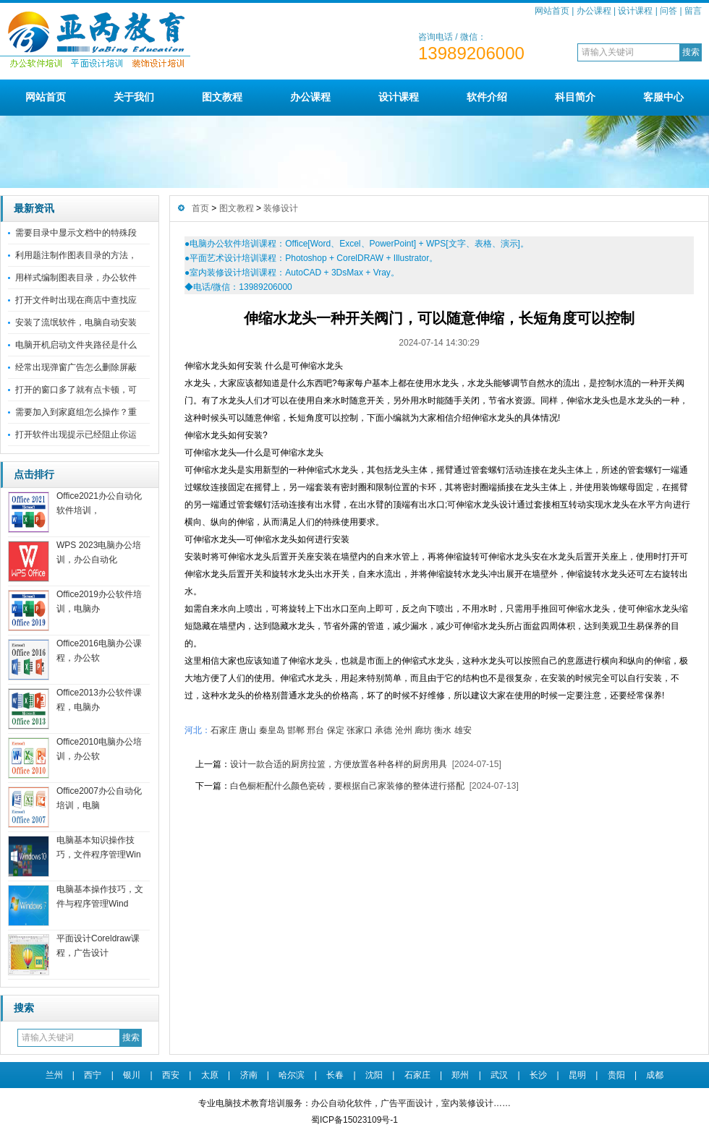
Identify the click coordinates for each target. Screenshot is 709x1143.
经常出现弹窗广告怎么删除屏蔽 (76, 367)
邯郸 (296, 730)
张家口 (360, 730)
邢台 (315, 730)
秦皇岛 (272, 730)
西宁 (92, 1075)
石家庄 (224, 730)
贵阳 (616, 1075)
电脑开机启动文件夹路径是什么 (76, 345)
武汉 (499, 1075)
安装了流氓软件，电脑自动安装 (76, 322)
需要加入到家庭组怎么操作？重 (76, 412)
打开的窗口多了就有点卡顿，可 (76, 390)
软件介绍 (487, 97)
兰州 (54, 1075)
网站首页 (552, 11)
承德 (383, 730)
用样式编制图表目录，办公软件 (76, 278)
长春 (335, 1075)
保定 (335, 730)
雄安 (463, 730)
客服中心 (663, 97)
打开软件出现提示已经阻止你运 (76, 434)
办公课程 (594, 11)
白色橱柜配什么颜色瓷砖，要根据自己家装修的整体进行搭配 (347, 786)
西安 (170, 1075)
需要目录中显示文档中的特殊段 (76, 233)
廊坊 (423, 730)
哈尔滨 (292, 1075)
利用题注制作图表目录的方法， (76, 255)
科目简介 (575, 97)
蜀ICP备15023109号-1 (354, 1120)
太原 (209, 1075)
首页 (200, 208)
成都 (654, 1075)
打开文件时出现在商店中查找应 (76, 300)
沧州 (403, 730)
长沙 (538, 1075)
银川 (131, 1075)
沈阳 (374, 1075)
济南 (249, 1075)
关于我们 (134, 97)
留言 (693, 11)
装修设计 (280, 208)
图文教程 (222, 97)
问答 (668, 11)
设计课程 (635, 11)
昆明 (577, 1075)
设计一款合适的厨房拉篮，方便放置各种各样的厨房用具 (338, 764)
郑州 (460, 1075)
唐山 (247, 730)
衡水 (442, 730)
